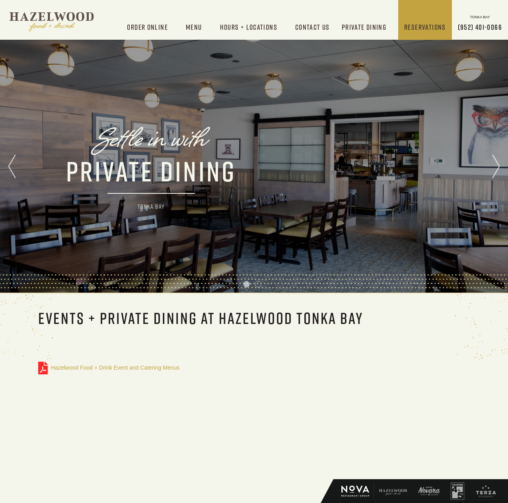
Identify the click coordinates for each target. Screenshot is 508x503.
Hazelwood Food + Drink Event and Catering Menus (43, 368)
